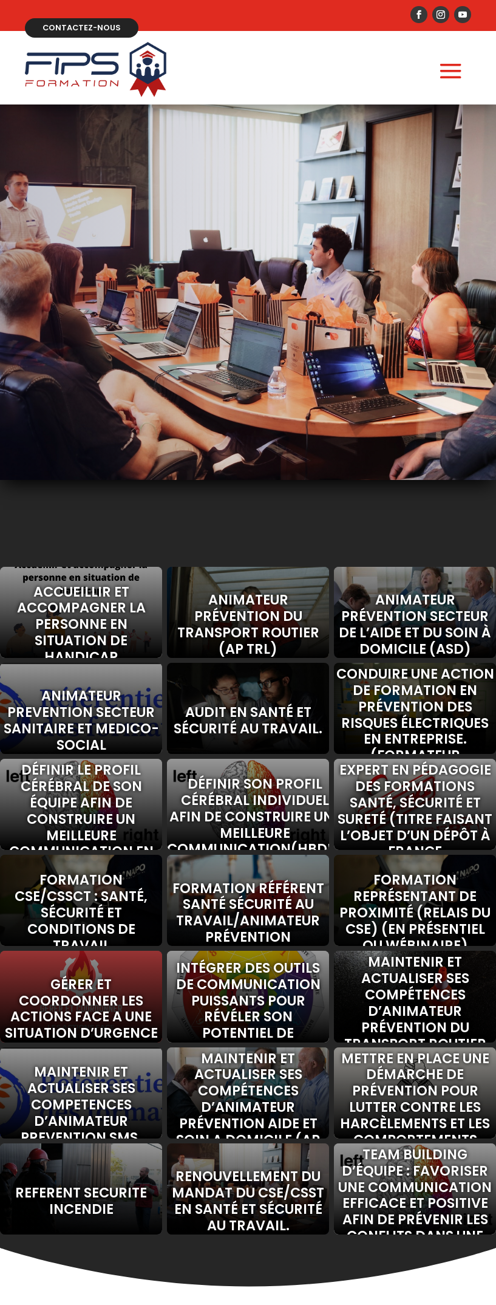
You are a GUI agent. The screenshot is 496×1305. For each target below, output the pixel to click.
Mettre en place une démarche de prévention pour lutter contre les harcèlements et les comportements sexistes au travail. (415, 1103)
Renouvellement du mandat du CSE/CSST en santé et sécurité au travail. (248, 1199)
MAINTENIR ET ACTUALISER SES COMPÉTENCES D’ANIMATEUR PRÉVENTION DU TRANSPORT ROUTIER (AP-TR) (415, 1007)
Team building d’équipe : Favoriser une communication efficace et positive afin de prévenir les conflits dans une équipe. (415, 1200)
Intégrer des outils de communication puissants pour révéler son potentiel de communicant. (248, 1007)
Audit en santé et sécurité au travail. (248, 719)
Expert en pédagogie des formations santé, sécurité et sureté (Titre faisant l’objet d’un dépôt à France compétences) (415, 815)
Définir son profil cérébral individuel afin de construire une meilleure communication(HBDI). (248, 815)
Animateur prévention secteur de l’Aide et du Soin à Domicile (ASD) (415, 623)
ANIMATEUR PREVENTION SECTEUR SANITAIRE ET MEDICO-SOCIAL (81, 719)
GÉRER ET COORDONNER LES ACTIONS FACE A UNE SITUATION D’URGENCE (81, 1007)
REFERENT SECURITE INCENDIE (81, 1200)
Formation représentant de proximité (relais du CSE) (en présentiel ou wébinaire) (415, 911)
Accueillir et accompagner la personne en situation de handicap (81, 622)
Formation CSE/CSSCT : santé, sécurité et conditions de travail (81, 911)
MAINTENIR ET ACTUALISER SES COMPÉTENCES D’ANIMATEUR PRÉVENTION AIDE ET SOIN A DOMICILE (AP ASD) (248, 1103)
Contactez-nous (82, 26)
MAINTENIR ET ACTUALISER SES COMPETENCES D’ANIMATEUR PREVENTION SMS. (81, 1103)
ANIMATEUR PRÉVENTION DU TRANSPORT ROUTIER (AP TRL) (248, 623)
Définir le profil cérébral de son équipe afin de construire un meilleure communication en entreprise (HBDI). (81, 815)
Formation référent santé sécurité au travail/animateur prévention (248, 911)
